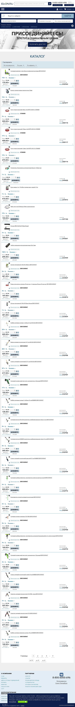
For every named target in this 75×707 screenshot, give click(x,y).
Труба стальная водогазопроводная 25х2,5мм (23, 245)
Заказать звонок (57, 5)
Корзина (69, 9)
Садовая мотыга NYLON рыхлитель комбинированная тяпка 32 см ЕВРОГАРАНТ (32, 419)
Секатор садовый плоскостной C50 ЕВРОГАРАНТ (24, 613)
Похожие (11, 77)
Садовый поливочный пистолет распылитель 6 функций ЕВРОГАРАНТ (29, 381)
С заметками (16, 26)
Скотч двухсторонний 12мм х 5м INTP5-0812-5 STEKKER (25, 148)
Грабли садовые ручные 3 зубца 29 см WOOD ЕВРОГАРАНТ (26, 322)
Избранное (34, 26)
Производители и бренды (32, 680)
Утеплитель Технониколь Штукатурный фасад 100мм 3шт (26, 168)
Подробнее (12, 701)
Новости (27, 676)
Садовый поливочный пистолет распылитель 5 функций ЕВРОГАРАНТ (29, 555)
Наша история (5, 686)
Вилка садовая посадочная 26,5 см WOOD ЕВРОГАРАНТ (26, 342)
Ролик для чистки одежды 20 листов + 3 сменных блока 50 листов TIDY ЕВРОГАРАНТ (33, 284)
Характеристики (15, 74)
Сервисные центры (6, 698)
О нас (2, 676)
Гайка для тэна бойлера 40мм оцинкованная (23, 206)
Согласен (22, 701)
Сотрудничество (29, 682)
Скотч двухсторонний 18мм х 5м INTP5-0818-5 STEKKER (25, 129)
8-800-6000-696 (60, 2)
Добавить (14, 83)
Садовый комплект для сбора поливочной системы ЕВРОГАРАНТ (28, 71)
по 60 (43, 660)
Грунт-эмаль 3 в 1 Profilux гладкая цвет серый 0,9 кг (24, 187)
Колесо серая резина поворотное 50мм (21, 90)
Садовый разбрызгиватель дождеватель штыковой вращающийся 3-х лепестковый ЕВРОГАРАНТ (37, 536)
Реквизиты (4, 678)
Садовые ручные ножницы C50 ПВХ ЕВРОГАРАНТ (24, 516)
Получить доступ (38, 44)
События (27, 678)
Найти (67, 16)
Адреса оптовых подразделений (10, 680)
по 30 (31, 660)
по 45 (37, 660)
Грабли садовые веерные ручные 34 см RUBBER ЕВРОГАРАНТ (27, 632)
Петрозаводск (61, 681)
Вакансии (4, 684)
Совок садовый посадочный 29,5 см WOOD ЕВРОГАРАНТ (26, 361)
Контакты (3, 682)
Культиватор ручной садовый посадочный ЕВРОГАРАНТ (26, 497)
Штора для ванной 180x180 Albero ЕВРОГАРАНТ (24, 264)
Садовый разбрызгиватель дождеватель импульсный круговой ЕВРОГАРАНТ (31, 477)
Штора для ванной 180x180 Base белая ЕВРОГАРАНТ (25, 303)
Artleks (22, 705)
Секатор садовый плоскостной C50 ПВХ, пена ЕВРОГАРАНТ (27, 594)
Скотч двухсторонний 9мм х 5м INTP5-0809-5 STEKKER (25, 109)
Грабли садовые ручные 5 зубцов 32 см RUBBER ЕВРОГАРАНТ (27, 400)
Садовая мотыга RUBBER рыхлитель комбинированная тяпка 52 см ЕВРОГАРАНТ (32, 439)
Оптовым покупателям (31, 684)
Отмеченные (25, 26)
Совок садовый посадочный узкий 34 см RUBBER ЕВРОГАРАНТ (27, 574)
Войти (61, 9)
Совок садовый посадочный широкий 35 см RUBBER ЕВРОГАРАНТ (28, 458)
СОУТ (2, 688)
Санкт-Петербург (61, 683)
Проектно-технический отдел (33, 686)
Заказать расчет (69, 5)
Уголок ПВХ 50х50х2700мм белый (20, 226)
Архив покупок (6, 26)
